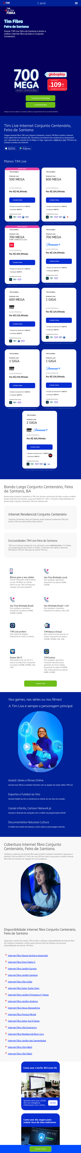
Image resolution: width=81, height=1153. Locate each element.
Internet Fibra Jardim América (23, 1001)
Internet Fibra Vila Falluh (20, 1047)
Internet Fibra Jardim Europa (22, 968)
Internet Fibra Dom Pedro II (21, 962)
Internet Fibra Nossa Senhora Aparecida (28, 955)
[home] (6, 3)
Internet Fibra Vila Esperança (22, 1027)
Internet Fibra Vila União (20, 981)
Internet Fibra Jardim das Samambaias (27, 1040)
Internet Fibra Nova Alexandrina (24, 1008)
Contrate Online (40, 1149)
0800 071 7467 (60, 140)
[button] (76, 3)
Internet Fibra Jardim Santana (23, 975)
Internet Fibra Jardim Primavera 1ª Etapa (28, 995)
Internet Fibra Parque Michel (22, 1014)
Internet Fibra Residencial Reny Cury (26, 1034)
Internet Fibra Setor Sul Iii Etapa (23, 1021)
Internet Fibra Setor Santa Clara (23, 988)
